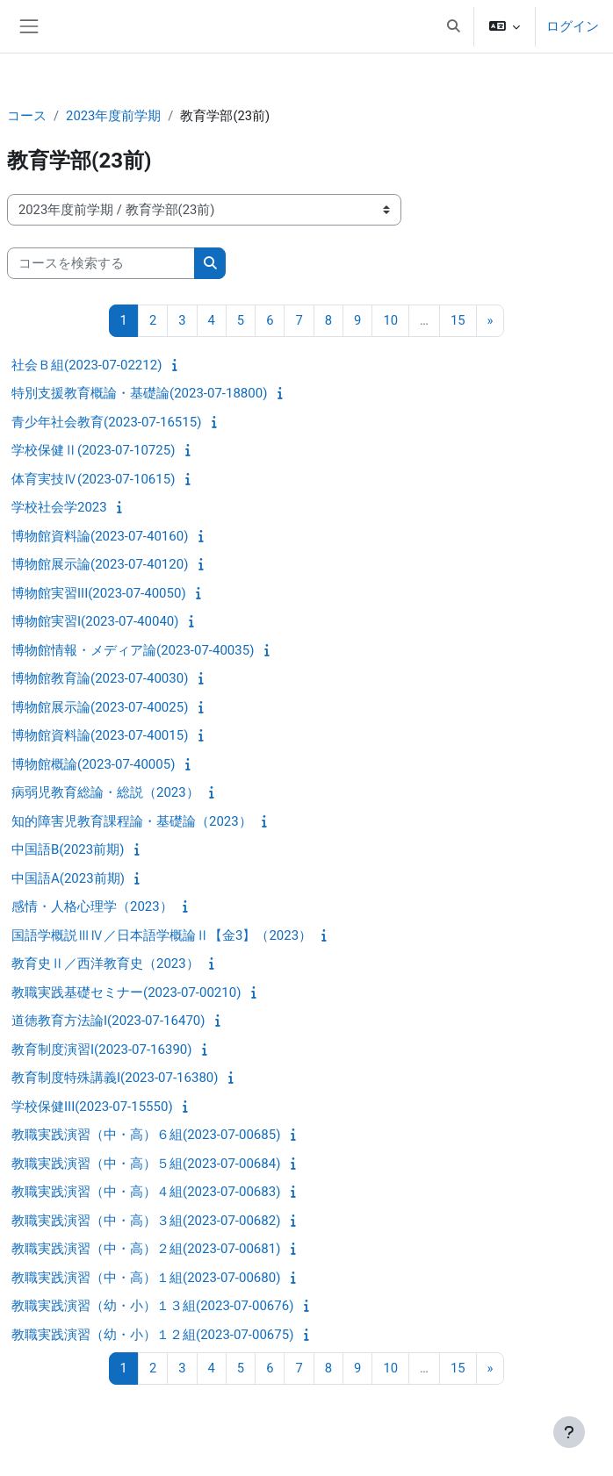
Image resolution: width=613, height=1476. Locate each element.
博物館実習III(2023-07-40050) (98, 593)
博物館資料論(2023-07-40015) (99, 735)
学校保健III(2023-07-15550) (92, 1106)
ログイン (572, 26)
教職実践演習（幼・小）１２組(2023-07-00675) (152, 1335)
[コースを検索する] (101, 263)
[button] (453, 26)
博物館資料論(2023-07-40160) (99, 536)
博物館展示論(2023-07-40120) (99, 564)
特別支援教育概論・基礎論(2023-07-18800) (139, 393)
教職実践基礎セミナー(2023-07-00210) (126, 992)
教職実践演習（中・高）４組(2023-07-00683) (145, 1192)
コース (27, 116)
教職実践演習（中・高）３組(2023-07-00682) (145, 1221)
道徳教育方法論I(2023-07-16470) (108, 1020)
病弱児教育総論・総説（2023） (105, 792)
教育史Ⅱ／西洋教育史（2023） (105, 963)
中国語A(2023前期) (68, 878)
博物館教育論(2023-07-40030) (99, 678)
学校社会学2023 (59, 507)
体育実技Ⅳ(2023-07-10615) (93, 479)
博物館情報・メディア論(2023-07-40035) (132, 650)
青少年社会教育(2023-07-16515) (106, 422)
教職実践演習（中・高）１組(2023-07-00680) (145, 1278)
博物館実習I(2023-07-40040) (94, 621)
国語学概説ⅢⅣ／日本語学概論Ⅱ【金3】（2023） (161, 935)
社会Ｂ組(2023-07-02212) (86, 365)
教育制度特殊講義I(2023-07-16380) (114, 1078)
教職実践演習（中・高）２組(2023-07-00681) (145, 1249)
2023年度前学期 (113, 116)
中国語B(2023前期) (67, 849)
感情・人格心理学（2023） (92, 906)
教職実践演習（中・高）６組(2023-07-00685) (145, 1135)
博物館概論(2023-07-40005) (93, 764)
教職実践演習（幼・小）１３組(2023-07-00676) (152, 1306)
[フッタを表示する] (569, 1432)
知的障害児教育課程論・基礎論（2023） (131, 821)
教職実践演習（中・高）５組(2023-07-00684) (145, 1163)
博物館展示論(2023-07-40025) (99, 707)
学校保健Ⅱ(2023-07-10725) (93, 450)
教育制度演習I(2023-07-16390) (101, 1049)
